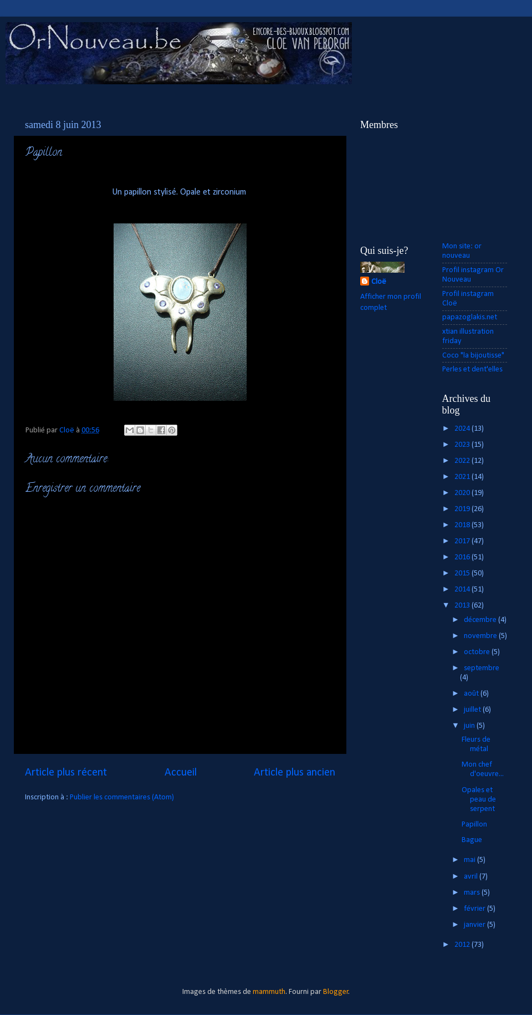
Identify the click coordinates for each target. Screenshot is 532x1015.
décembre (481, 620)
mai (470, 860)
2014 (463, 589)
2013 (463, 605)
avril (471, 877)
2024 (463, 429)
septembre (481, 668)
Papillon (474, 824)
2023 (463, 445)
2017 (463, 541)
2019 (463, 509)
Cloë (378, 282)
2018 (463, 525)
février (475, 909)
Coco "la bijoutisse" (473, 355)
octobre (478, 652)
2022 (463, 461)
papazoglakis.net (469, 317)
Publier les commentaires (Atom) (122, 797)
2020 (463, 493)
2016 (463, 557)
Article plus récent (66, 772)
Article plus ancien (294, 772)
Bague (472, 840)
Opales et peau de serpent (479, 800)
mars (473, 893)
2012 (463, 945)
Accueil (181, 772)
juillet (473, 710)
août (472, 694)
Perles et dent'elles (472, 369)
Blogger (336, 992)
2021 (463, 477)
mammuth (269, 992)
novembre (481, 636)
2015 (463, 573)
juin (470, 726)
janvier (475, 925)
